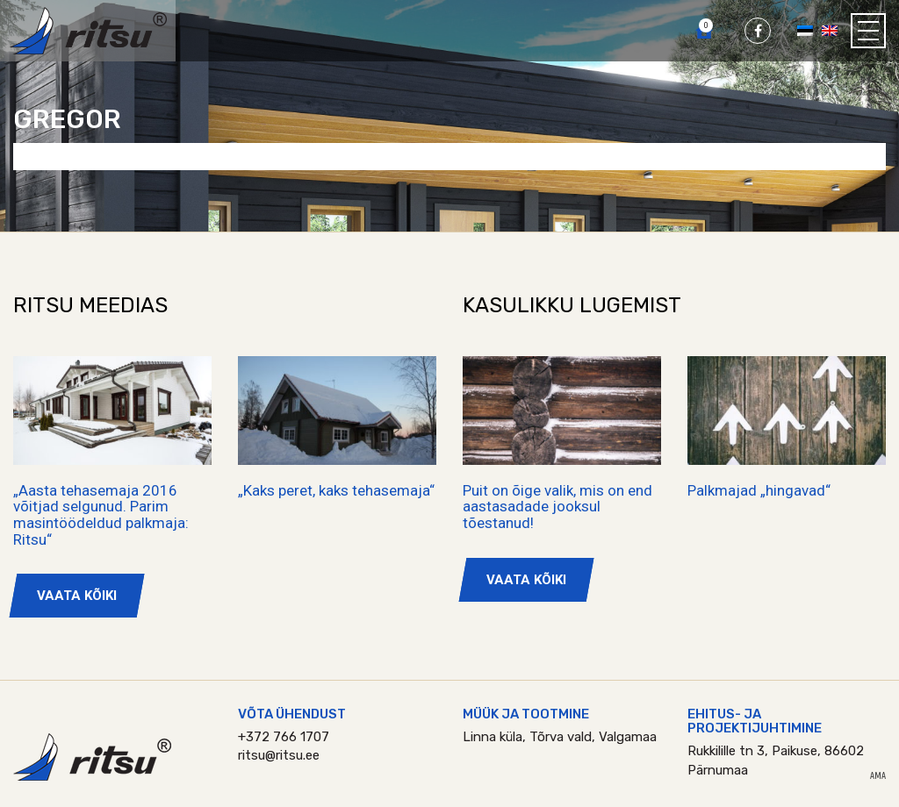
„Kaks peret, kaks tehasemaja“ (336, 490)
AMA (878, 776)
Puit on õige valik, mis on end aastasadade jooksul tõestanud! (557, 507)
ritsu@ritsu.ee (279, 755)
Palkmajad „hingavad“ (759, 490)
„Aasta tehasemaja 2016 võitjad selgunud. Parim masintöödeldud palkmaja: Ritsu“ (101, 515)
